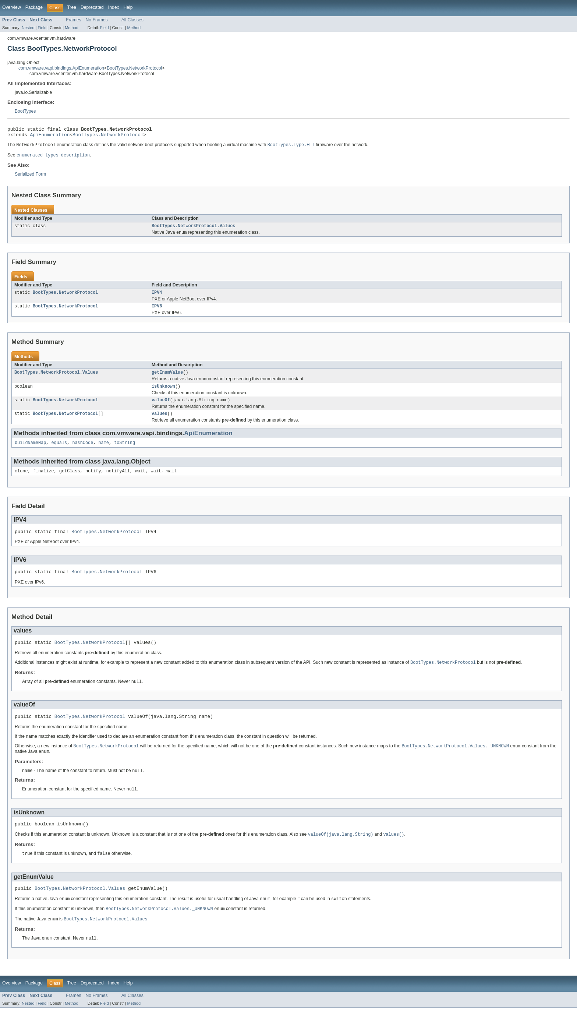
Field (42, 27)
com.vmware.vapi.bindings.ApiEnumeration (61, 68)
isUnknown (163, 394)
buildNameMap (30, 452)
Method (71, 27)
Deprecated (92, 7)
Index (113, 7)
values (159, 422)
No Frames (97, 19)
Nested (28, 27)
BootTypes (25, 111)
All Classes (132, 19)
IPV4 (157, 297)
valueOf (161, 408)
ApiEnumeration (50, 136)
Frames (73, 19)
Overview (11, 7)
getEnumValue (167, 378)
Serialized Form (30, 177)
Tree (71, 7)
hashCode (82, 452)
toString (124, 452)
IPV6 (157, 311)
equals (59, 452)
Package (34, 7)
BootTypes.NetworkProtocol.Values (193, 229)
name (103, 452)
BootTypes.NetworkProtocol (134, 68)
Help (128, 7)
